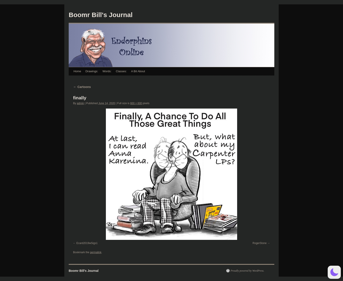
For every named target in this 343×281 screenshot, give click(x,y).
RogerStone (260, 243)
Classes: (121, 71)
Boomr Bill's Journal (101, 14)
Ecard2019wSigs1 (87, 243)
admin (80, 103)
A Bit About (138, 71)
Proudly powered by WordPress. (247, 270)
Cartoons (82, 87)
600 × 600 (136, 103)
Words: (106, 71)
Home (77, 71)
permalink (95, 252)
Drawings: (92, 71)
